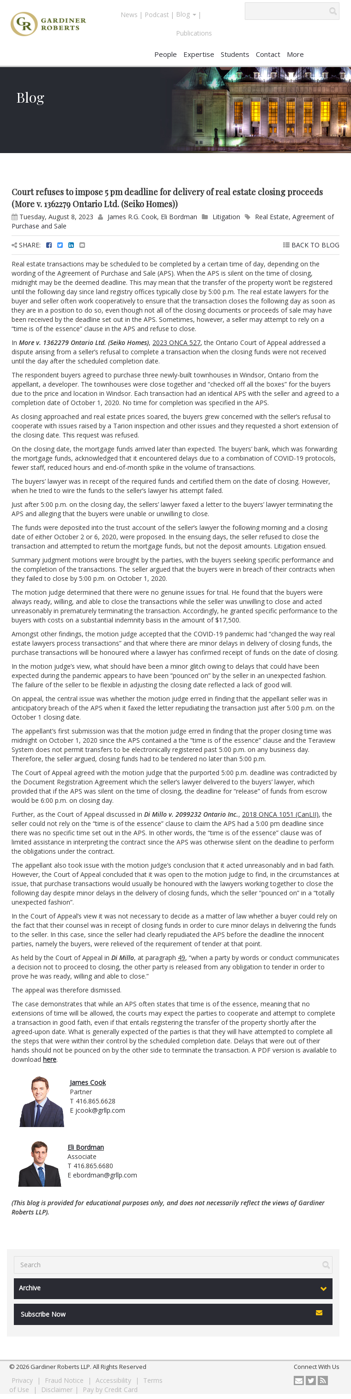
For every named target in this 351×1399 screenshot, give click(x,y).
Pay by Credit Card (110, 1389)
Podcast (157, 14)
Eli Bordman (179, 216)
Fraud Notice (65, 1380)
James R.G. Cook (132, 216)
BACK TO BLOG (311, 244)
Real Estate (272, 216)
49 (181, 957)
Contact (268, 54)
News (129, 14)
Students (235, 54)
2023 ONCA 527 (176, 342)
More (295, 54)
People (165, 54)
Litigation (226, 216)
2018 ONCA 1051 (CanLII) (280, 814)
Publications (194, 33)
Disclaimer (57, 1389)
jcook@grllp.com (100, 1110)
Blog (186, 14)
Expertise (198, 54)
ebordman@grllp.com (105, 1175)
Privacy (23, 1380)
